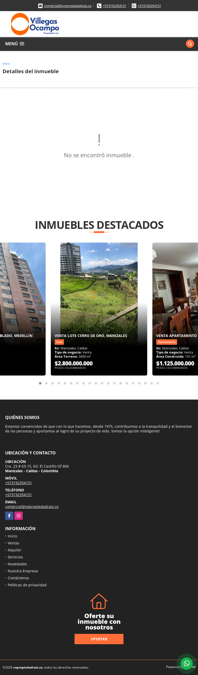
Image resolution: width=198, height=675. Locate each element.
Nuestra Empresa (23, 570)
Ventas (13, 543)
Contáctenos (18, 577)
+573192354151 (114, 5)
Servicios (15, 556)
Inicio (6, 63)
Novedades (17, 563)
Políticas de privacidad (27, 584)
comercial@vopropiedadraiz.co (68, 5)
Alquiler (14, 550)
